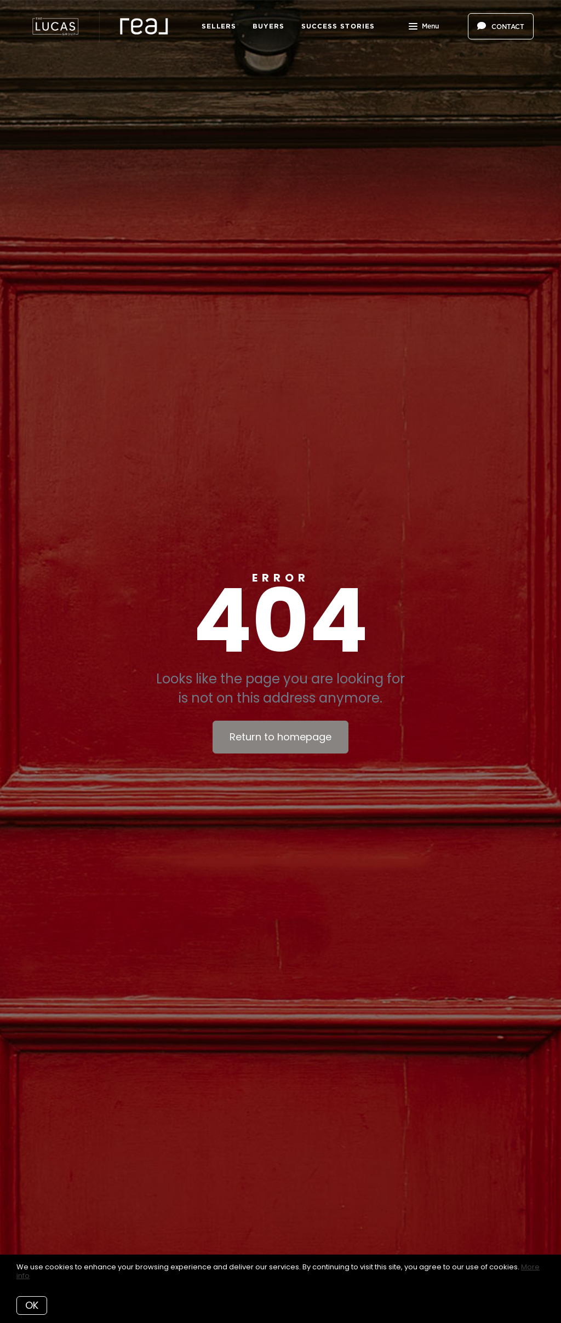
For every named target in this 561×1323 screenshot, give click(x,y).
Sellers (219, 26)
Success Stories (338, 26)
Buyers (269, 26)
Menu (423, 27)
